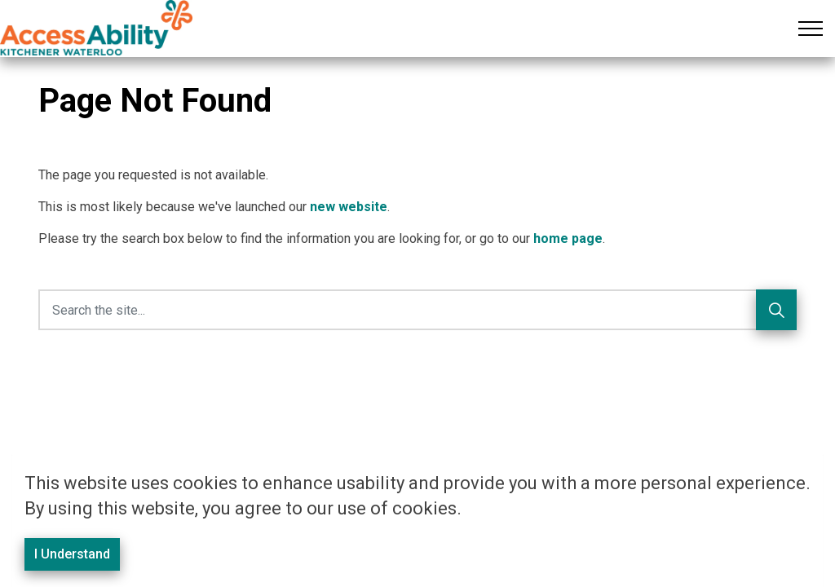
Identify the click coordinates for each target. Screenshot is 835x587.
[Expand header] (810, 28)
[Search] (776, 309)
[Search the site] (417, 309)
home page (568, 238)
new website (348, 206)
